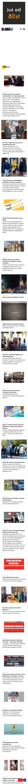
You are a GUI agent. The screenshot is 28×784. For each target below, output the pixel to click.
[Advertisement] (14, 49)
